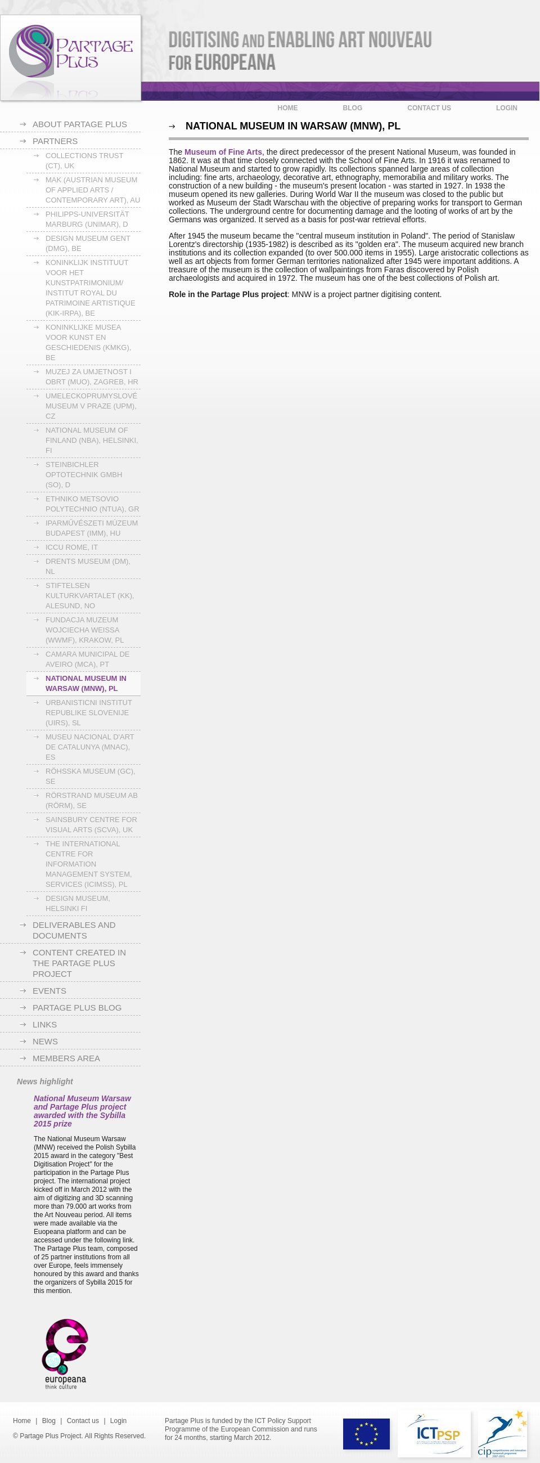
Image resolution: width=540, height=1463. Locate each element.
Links (45, 1024)
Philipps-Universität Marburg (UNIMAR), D (87, 219)
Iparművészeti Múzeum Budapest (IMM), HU (92, 528)
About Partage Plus (80, 124)
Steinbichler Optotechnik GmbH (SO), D (84, 474)
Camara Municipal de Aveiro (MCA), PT (88, 659)
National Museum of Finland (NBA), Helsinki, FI (92, 440)
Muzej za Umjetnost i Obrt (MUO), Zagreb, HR (92, 376)
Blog (353, 108)
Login (507, 108)
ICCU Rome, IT (72, 547)
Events (49, 990)
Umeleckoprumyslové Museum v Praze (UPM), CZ (91, 406)
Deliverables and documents (74, 930)
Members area (66, 1058)
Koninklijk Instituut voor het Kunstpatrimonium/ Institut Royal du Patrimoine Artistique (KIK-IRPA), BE (91, 287)
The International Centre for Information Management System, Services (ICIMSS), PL (89, 864)
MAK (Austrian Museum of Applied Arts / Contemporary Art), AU (93, 190)
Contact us (429, 108)
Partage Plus (71, 58)
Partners (55, 141)
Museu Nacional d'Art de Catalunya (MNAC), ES (90, 747)
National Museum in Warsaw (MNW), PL (86, 683)
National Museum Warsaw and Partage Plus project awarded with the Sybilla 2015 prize (82, 1111)
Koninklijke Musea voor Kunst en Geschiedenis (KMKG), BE (88, 342)
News (45, 1041)
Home (288, 108)
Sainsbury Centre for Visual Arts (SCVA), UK (91, 824)
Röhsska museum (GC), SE (91, 776)
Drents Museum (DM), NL (88, 566)
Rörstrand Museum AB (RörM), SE (92, 800)
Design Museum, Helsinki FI (78, 903)
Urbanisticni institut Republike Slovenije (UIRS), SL (89, 712)
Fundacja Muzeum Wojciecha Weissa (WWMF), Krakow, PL (85, 630)
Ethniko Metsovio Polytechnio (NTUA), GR (93, 504)
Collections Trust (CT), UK (84, 160)
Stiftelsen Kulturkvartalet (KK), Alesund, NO (90, 595)
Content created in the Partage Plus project (79, 963)
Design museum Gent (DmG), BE (88, 243)
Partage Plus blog (77, 1007)
